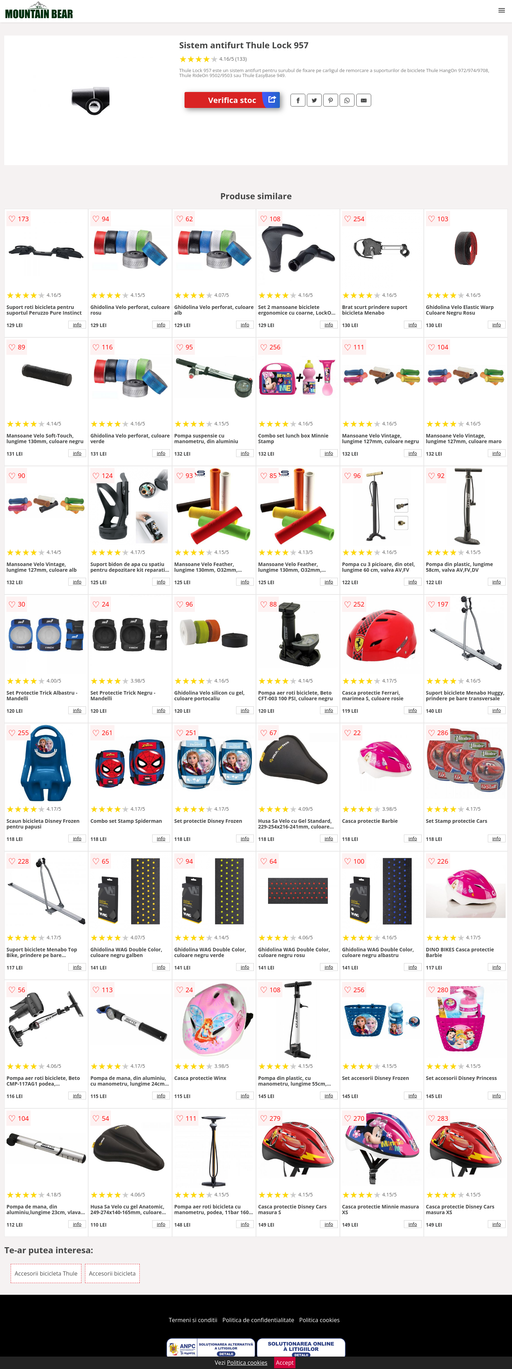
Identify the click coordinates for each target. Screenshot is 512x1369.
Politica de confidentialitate (258, 1320)
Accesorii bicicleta (112, 1273)
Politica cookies (319, 1320)
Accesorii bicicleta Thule (46, 1273)
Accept (285, 1363)
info (77, 324)
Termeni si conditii (193, 1320)
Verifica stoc (244, 100)
